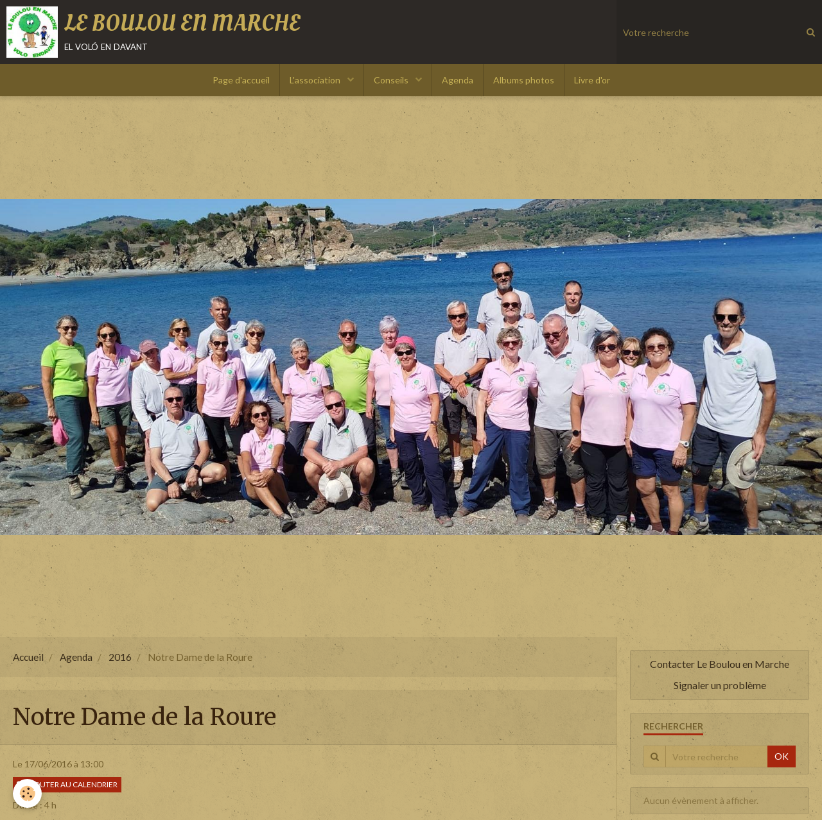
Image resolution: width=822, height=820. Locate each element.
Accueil (28, 657)
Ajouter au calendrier (67, 784)
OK (781, 756)
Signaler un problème (720, 685)
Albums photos (523, 79)
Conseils (392, 79)
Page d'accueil (241, 79)
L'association (316, 79)
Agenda (457, 79)
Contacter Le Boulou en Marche (719, 664)
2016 (120, 657)
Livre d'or (592, 79)
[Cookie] (27, 793)
